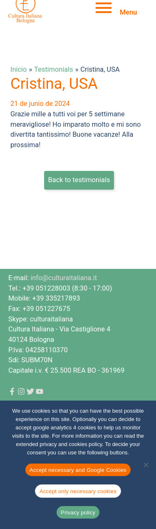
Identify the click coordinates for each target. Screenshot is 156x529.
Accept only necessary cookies (78, 491)
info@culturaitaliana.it (63, 278)
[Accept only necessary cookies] (145, 465)
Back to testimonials (79, 180)
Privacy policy (78, 512)
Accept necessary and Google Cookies (78, 470)
